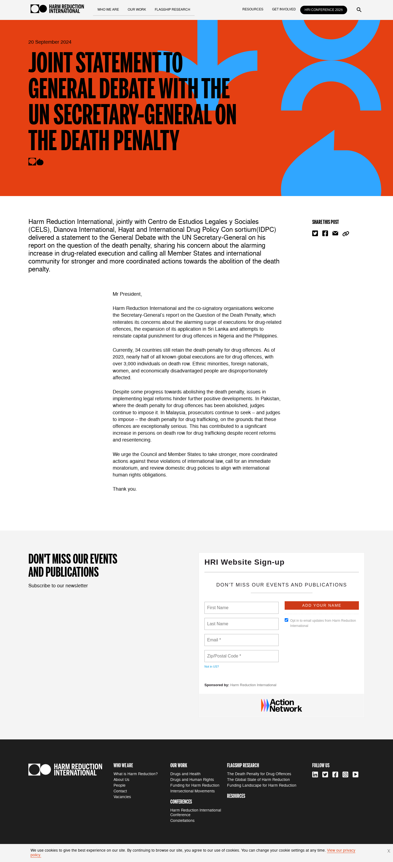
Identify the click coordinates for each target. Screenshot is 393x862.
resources (252, 9)
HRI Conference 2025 (324, 10)
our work (137, 9)
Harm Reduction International (253, 685)
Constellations (182, 820)
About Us (121, 779)
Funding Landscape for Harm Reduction (261, 785)
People (120, 785)
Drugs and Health (185, 774)
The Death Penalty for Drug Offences (259, 774)
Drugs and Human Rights (192, 779)
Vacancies (122, 797)
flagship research (173, 9)
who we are (109, 9)
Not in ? (211, 666)
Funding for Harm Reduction (194, 785)
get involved (284, 9)
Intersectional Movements (192, 791)
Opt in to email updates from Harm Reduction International (320, 623)
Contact (120, 791)
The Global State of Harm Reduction (258, 779)
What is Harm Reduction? (136, 774)
